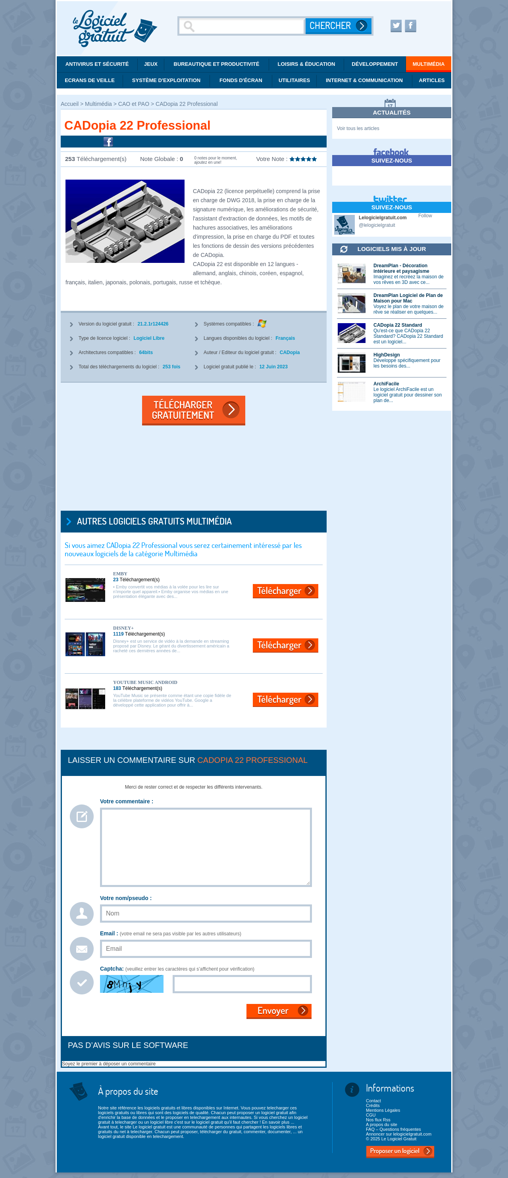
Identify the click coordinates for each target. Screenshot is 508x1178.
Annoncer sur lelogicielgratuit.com (398, 1134)
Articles (432, 80)
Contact (373, 1100)
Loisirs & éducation (306, 64)
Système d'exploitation (166, 80)
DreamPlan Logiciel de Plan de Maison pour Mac (408, 298)
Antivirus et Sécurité (97, 64)
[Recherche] (242, 26)
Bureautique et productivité (217, 64)
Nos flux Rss (378, 1119)
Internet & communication (364, 80)
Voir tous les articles (358, 128)
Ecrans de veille (90, 80)
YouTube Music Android (145, 682)
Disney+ (123, 628)
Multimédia (429, 64)
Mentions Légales (383, 1110)
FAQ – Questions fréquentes (393, 1129)
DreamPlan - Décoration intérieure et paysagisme (401, 268)
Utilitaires (294, 80)
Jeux (151, 64)
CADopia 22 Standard (397, 325)
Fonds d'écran (240, 80)
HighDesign (386, 355)
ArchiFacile (386, 384)
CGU (370, 1115)
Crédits (373, 1105)
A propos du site (381, 1124)
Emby (120, 574)
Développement (375, 64)
